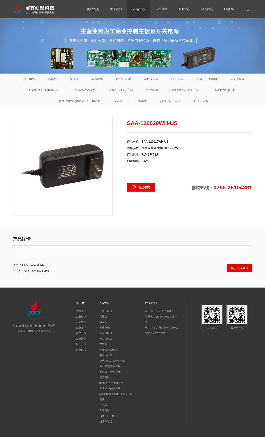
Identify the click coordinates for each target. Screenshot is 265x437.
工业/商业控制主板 (223, 90)
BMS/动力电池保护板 (185, 90)
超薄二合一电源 (170, 101)
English (229, 9)
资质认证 (81, 338)
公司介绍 (81, 311)
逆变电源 (152, 90)
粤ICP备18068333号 (39, 331)
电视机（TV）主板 (121, 90)
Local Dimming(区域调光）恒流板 (79, 101)
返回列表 (242, 268)
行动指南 (81, 322)
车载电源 (97, 79)
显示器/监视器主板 (84, 90)
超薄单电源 (201, 101)
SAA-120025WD (34, 264)
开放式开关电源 (206, 79)
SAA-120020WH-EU (36, 271)
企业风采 (81, 349)
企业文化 (81, 327)
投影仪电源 (151, 79)
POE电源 (177, 79)
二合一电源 (27, 79)
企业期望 (81, 316)
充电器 (118, 101)
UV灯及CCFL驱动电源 (44, 90)
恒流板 (74, 79)
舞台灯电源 (123, 79)
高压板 (52, 79)
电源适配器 (237, 79)
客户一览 (81, 333)
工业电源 (141, 101)
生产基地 (81, 344)
